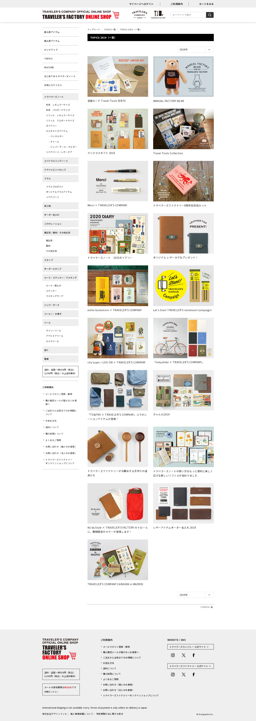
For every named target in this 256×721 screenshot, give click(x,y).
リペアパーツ (52, 197)
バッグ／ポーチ (51, 304)
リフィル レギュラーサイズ (60, 115)
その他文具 (51, 250)
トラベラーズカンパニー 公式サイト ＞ (189, 646)
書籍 (46, 358)
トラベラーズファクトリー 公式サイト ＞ (190, 665)
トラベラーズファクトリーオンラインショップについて (60, 461)
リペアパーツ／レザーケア (59, 151)
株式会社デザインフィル (54, 713)
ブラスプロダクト (55, 186)
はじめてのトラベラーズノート (60, 76)
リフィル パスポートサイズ (60, 120)
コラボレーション (53, 223)
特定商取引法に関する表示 (109, 713)
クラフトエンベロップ (55, 169)
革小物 (47, 205)
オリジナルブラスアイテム (59, 191)
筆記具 (49, 240)
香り (46, 349)
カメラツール (52, 341)
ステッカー (51, 290)
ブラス (47, 178)
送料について (52, 427)
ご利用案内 (177, 4)
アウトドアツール (55, 335)
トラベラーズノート (54, 96)
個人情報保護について (81, 713)
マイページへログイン (141, 4)
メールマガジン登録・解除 (59, 393)
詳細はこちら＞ (51, 691)
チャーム (54, 141)
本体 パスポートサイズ (58, 109)
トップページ (93, 29)
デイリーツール (53, 330)
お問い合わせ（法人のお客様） (61, 453)
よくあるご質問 (53, 440)
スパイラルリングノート (56, 160)
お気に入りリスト (53, 84)
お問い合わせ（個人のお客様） (61, 446)
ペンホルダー (57, 136)
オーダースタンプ (52, 268)
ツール (47, 322)
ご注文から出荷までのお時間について (61, 412)
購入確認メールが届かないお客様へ (61, 402)
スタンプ (48, 259)
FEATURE (49, 67)
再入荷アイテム (52, 40)
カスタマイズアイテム (57, 130)
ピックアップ (51, 49)
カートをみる (206, 4)
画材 (48, 245)
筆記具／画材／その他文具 (57, 232)
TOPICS (48, 58)
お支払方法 (51, 420)
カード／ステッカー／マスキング (60, 277)
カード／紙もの (53, 285)
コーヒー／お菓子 (53, 313)
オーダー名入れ (51, 214)
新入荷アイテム (52, 32)
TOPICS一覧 (110, 29)
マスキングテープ (54, 295)
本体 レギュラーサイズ (58, 104)
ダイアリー (51, 125)
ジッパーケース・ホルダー (63, 146)
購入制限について (54, 433)
